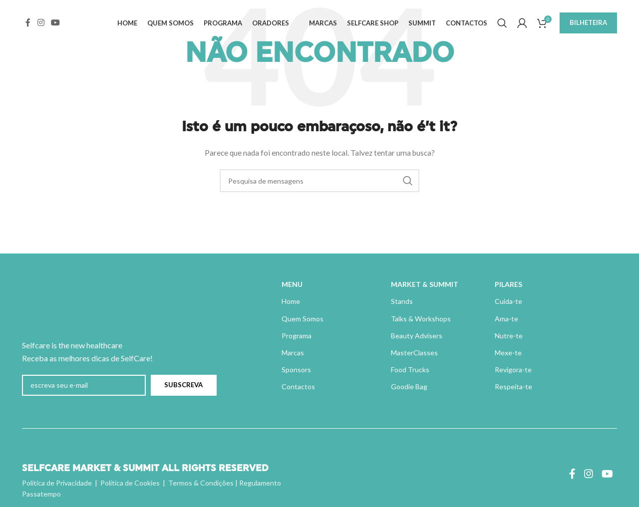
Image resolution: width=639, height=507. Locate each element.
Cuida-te (508, 301)
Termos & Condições (201, 483)
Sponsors (296, 369)
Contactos (298, 386)
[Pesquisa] (502, 26)
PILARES (508, 284)
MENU (292, 284)
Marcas (293, 352)
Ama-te (506, 318)
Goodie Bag (409, 386)
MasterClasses (414, 352)
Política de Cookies (130, 483)
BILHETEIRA (588, 26)
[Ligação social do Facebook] (28, 25)
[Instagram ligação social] (40, 25)
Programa (297, 335)
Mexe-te (508, 352)
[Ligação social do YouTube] (55, 25)
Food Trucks (410, 369)
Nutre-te (509, 335)
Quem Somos (302, 318)
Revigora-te (513, 369)
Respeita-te (513, 386)
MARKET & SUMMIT (424, 284)
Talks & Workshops (421, 318)
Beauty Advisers (416, 335)
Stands (402, 301)
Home (291, 301)
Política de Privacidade (57, 483)
